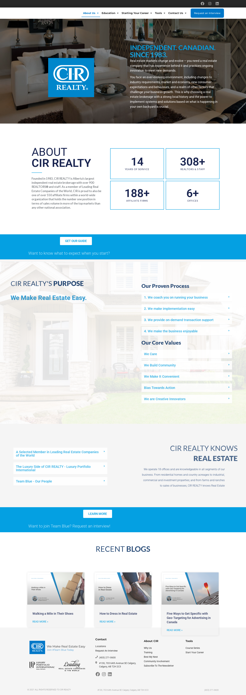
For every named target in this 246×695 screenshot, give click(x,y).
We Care (222, 354)
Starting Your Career (137, 13)
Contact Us (177, 13)
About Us (91, 13)
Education (110, 13)
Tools (160, 13)
